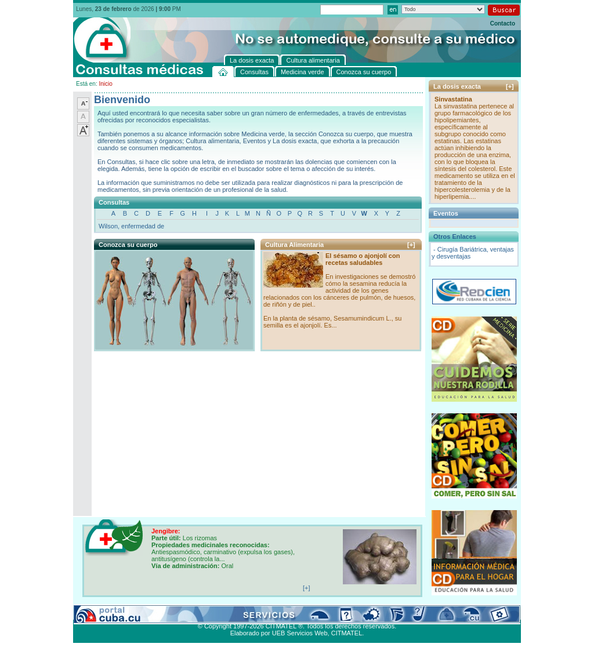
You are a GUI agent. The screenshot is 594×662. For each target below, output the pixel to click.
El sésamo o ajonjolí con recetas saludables (362, 259)
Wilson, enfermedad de (131, 226)
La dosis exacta (256, 612)
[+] (411, 244)
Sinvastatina (453, 99)
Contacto (502, 23)
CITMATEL (347, 633)
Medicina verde (146, 612)
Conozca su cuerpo (201, 612)
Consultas (105, 612)
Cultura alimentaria (310, 612)
